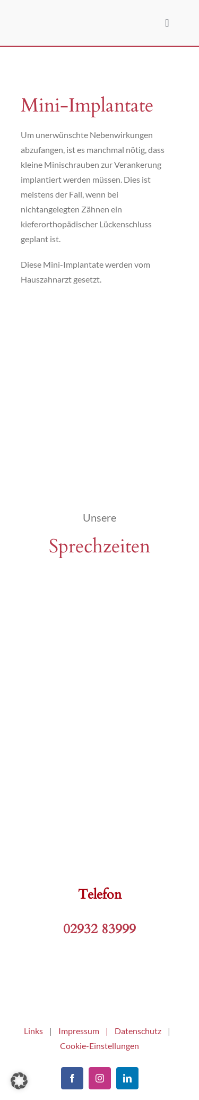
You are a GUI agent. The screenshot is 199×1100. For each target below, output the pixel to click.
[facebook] (72, 1078)
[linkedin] (127, 1078)
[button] (19, 1081)
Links (33, 1031)
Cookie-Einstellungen (99, 1046)
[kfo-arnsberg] (100, 980)
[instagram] (100, 1078)
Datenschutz (138, 1031)
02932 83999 (99, 929)
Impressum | (86, 1031)
